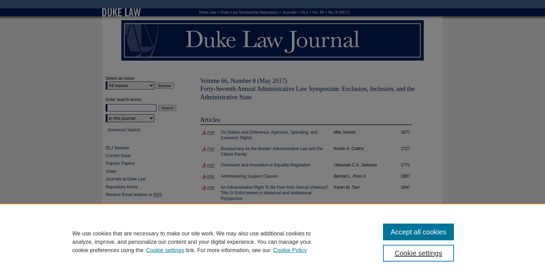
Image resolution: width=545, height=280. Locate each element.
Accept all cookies (418, 232)
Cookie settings (165, 250)
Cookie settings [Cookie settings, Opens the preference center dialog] (418, 253)
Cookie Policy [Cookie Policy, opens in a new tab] (290, 250)
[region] (272, 241)
